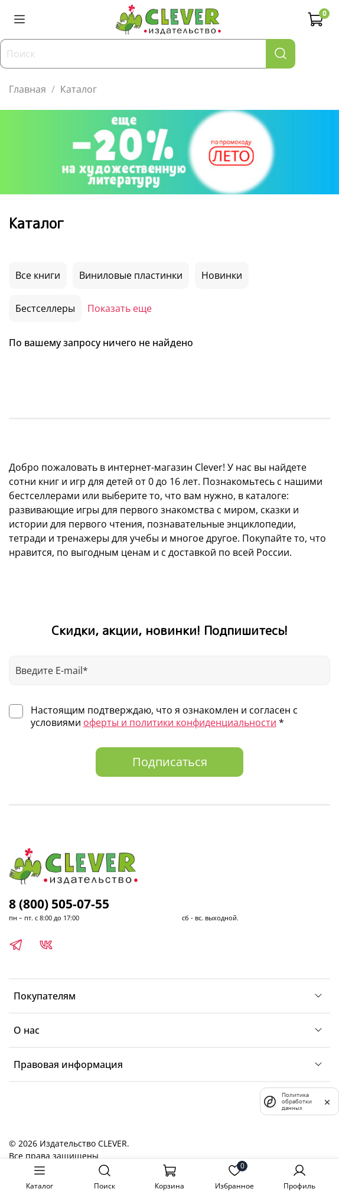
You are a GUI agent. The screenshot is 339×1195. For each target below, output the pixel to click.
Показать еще (119, 308)
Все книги (37, 275)
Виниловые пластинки (130, 275)
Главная (27, 89)
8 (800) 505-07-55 (59, 904)
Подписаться (169, 762)
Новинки (221, 275)
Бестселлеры (45, 308)
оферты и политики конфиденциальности (179, 722)
